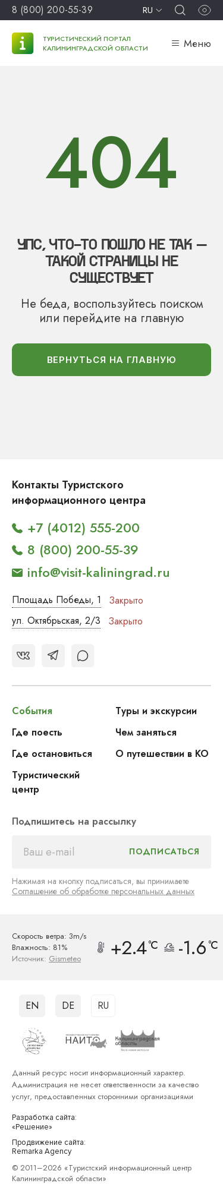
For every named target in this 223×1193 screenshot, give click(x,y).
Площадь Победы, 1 (56, 600)
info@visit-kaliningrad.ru (98, 572)
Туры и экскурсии (156, 711)
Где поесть (37, 732)
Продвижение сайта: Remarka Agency (49, 1147)
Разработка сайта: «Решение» (44, 1122)
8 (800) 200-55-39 (52, 10)
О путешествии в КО (162, 753)
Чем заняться (146, 732)
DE (68, 1005)
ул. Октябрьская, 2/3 (56, 620)
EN (32, 1005)
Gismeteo (65, 958)
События (32, 711)
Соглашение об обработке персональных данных (103, 891)
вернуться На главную (112, 359)
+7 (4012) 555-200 (83, 527)
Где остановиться (52, 753)
